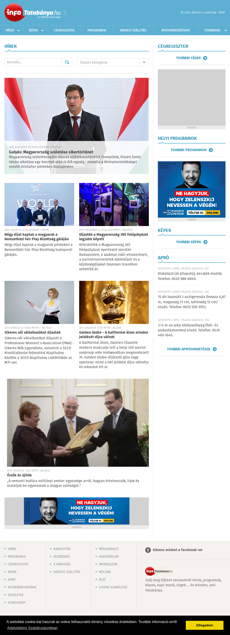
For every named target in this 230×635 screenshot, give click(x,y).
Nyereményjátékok (175, 30)
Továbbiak (212, 30)
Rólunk (105, 572)
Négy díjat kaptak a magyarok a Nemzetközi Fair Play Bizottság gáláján (37, 237)
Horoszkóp (16, 602)
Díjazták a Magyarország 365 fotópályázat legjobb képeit (113, 237)
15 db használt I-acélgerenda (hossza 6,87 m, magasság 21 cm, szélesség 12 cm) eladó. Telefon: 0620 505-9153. (191, 302)
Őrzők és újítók (19, 475)
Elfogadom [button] (204, 625)
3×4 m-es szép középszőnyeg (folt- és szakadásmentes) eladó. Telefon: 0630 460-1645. (189, 330)
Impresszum (108, 564)
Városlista (65, 13)
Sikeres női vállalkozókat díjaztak (33, 332)
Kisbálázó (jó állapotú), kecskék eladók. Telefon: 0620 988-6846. (190, 276)
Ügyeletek (15, 595)
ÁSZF (102, 579)
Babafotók (62, 549)
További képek (188, 242)
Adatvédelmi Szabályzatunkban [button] (32, 628)
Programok (96, 30)
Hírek (10, 30)
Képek (33, 30)
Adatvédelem (109, 556)
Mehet (67, 62)
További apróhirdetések (188, 349)
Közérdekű (61, 556)
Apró (12, 579)
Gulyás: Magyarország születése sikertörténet (51, 152)
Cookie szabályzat (113, 587)
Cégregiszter (64, 30)
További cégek (188, 58)
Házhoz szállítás (133, 30)
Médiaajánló (108, 549)
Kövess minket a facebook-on (177, 550)
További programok (189, 150)
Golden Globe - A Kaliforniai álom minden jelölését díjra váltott (113, 335)
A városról (62, 564)
